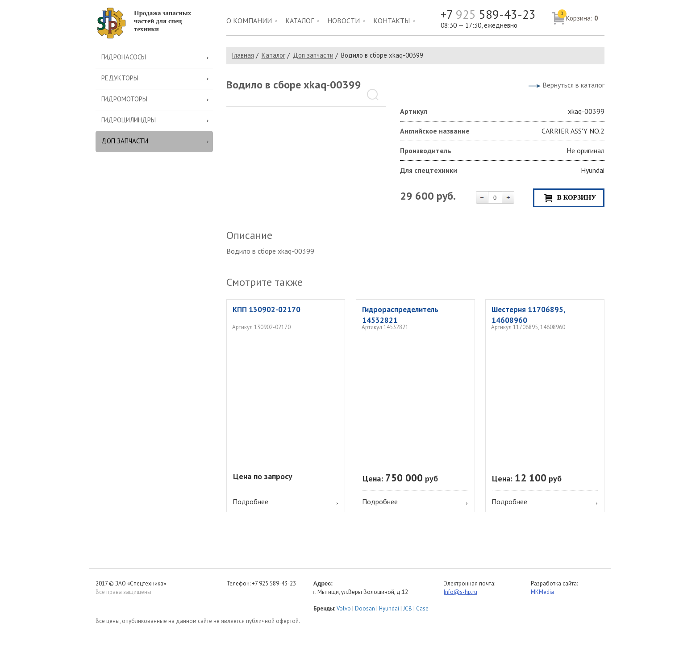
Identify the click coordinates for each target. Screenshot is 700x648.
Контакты (391, 20)
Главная (243, 55)
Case (422, 608)
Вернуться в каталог (573, 84)
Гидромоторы (124, 99)
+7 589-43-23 (488, 14)
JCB (407, 608)
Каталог (299, 20)
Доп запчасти (124, 141)
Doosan (365, 608)
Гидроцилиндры (128, 120)
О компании (249, 20)
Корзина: (578, 16)
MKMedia (542, 592)
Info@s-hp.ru (460, 592)
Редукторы (119, 78)
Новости (343, 20)
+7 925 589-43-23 (274, 583)
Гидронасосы (123, 57)
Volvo (344, 608)
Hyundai (389, 608)
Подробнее (250, 501)
